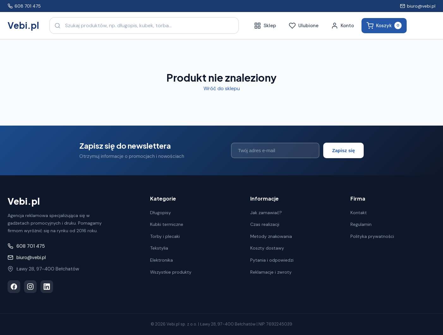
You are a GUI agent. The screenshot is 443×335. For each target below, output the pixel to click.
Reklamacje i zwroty (271, 272)
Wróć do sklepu (221, 88)
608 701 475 (24, 6)
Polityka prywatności (372, 236)
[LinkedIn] (46, 286)
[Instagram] (30, 286)
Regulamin (361, 224)
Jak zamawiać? (266, 212)
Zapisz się (343, 150)
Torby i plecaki (165, 236)
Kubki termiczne (166, 224)
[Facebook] (14, 286)
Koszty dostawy (267, 248)
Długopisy (160, 212)
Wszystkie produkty (170, 272)
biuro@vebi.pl (417, 6)
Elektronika (161, 260)
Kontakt (358, 212)
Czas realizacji (264, 224)
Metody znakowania (271, 236)
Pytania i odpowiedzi (272, 260)
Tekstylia (159, 248)
